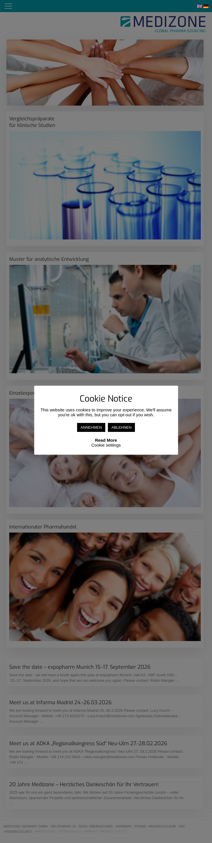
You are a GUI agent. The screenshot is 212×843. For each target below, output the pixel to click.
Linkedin (176, 6)
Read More (106, 440)
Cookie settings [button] (106, 445)
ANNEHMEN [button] (91, 427)
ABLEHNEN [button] (121, 427)
